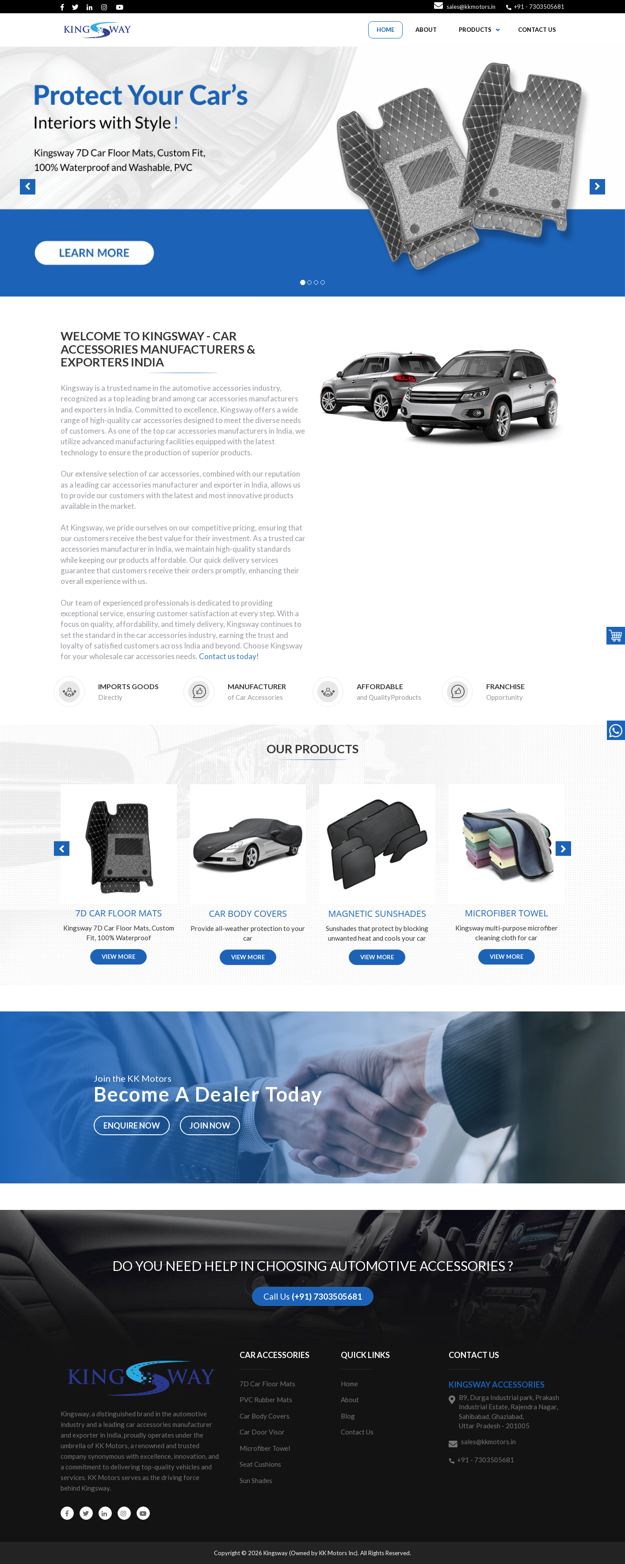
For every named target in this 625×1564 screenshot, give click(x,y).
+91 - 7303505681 (538, 6)
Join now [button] (210, 1125)
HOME (385, 29)
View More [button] (118, 956)
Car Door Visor (262, 1432)
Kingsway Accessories (497, 1384)
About (350, 1400)
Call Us (312, 1296)
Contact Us (357, 1432)
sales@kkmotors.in (470, 6)
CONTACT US (537, 29)
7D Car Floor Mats (267, 1384)
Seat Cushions (260, 1464)
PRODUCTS (475, 29)
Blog (348, 1416)
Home (349, 1384)
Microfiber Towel (265, 1448)
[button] (312, 171)
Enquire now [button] (131, 1125)
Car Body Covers (265, 1416)
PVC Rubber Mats (266, 1400)
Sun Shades (256, 1480)
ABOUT (426, 29)
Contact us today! (229, 656)
